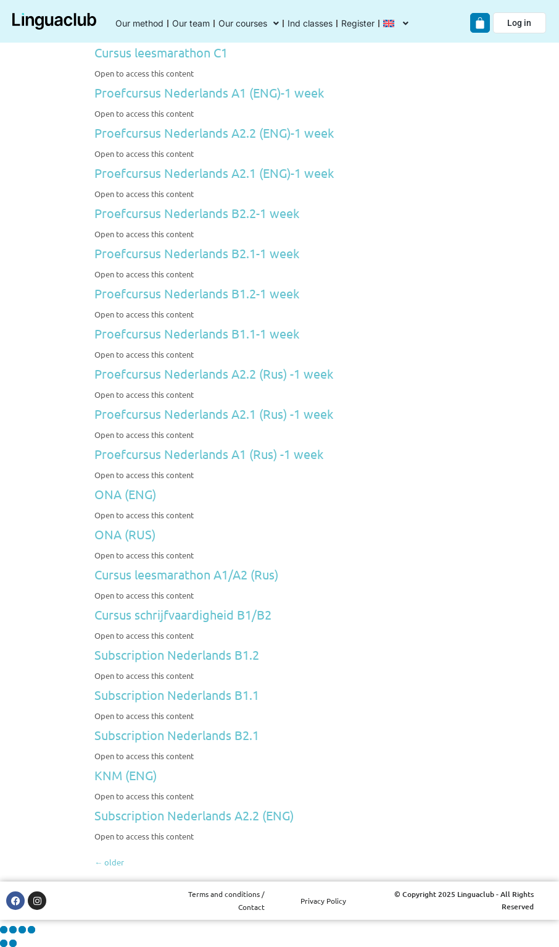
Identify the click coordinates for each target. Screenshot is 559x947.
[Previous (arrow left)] (3, 943)
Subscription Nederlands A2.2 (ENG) (194, 815)
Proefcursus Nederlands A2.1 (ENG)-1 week (214, 172)
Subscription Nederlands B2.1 (176, 735)
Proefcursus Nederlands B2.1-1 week (196, 253)
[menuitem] (395, 23)
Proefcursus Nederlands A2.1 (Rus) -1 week (213, 413)
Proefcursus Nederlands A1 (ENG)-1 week (209, 92)
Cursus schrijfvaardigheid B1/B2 (182, 614)
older (109, 862)
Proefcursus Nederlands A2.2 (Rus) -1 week (213, 373)
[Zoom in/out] (3, 929)
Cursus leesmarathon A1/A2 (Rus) (186, 574)
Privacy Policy (323, 901)
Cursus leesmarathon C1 (161, 52)
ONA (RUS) (124, 534)
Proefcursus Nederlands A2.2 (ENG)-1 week (214, 132)
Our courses (248, 23)
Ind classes (310, 23)
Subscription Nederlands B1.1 (176, 694)
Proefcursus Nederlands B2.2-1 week (196, 213)
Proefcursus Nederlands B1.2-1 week (196, 293)
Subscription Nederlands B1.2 (176, 654)
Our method (139, 23)
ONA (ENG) (125, 494)
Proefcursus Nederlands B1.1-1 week (196, 333)
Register (358, 23)
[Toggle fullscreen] (13, 929)
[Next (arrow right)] (13, 943)
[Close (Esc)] (31, 929)
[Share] (22, 929)
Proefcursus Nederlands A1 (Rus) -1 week (208, 453)
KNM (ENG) (125, 775)
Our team (191, 23)
